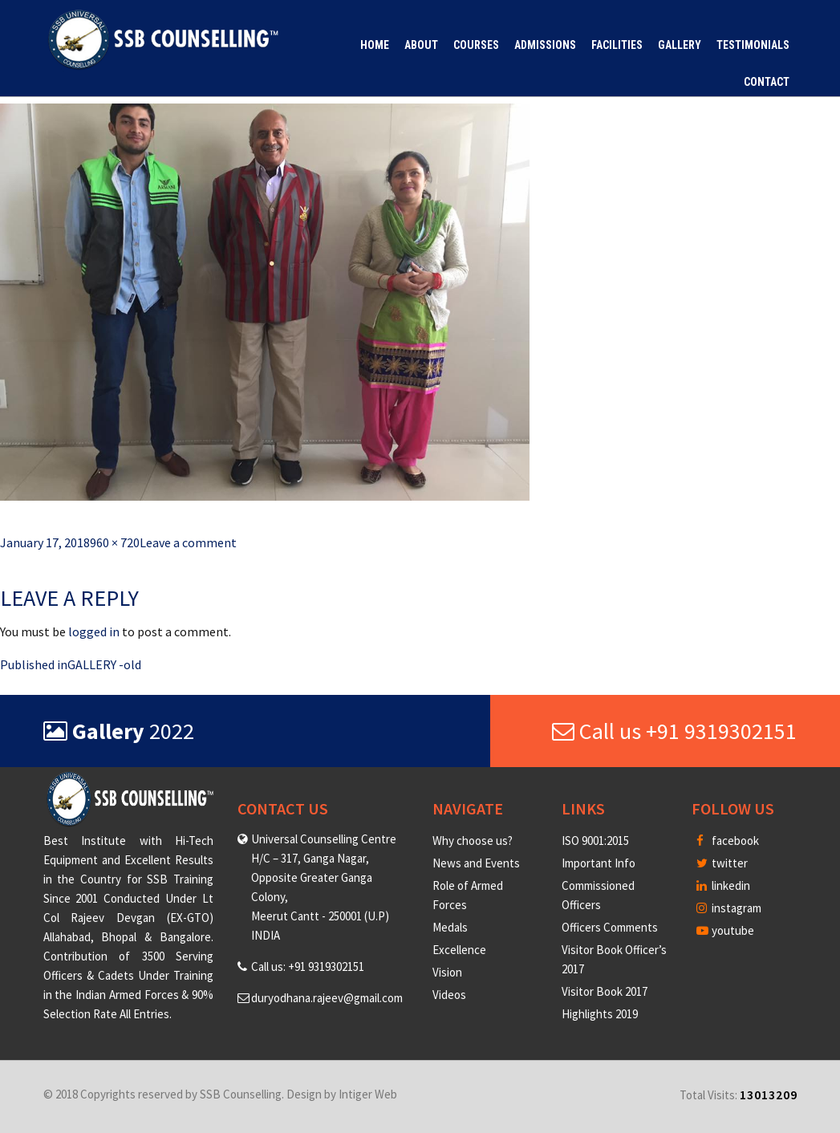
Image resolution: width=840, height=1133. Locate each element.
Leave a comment (188, 542)
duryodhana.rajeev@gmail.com (327, 997)
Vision (447, 972)
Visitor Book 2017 (604, 991)
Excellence (459, 949)
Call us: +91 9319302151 (307, 966)
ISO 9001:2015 (595, 840)
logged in (94, 631)
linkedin (723, 885)
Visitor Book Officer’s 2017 (614, 959)
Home (374, 45)
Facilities (617, 45)
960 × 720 (115, 542)
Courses (476, 45)
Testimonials (752, 45)
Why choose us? (472, 840)
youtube (725, 930)
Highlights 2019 (600, 1013)
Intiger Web (368, 1094)
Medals (450, 927)
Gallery (679, 45)
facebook (727, 840)
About (421, 45)
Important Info (598, 863)
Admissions (545, 45)
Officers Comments (610, 927)
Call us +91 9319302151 (674, 731)
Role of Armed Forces (467, 895)
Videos (449, 994)
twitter (722, 863)
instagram (728, 908)
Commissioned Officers (598, 895)
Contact (766, 81)
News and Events (476, 863)
